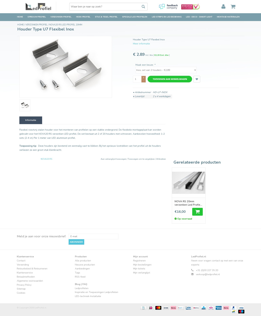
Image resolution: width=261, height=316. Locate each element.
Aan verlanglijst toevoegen (114, 159)
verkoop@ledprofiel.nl (208, 274)
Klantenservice (25, 272)
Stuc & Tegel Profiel (106, 16)
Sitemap (21, 288)
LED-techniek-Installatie (88, 296)
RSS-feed (80, 276)
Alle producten (83, 260)
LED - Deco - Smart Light (199, 16)
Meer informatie (141, 43)
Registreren (139, 260)
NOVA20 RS (46, 159)
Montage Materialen (228, 16)
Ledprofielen (81, 288)
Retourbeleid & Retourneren (32, 268)
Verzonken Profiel (60, 16)
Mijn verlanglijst (141, 272)
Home (20, 16)
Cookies (21, 292)
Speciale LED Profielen (134, 16)
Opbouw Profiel (37, 16)
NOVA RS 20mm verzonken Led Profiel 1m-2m (188, 203)
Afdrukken (161, 159)
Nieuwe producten (85, 264)
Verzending (23, 264)
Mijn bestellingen (142, 264)
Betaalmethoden (26, 276)
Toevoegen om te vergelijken (141, 159)
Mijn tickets (139, 268)
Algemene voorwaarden (30, 280)
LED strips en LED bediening (167, 16)
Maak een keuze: (145, 64)
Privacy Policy (24, 285)
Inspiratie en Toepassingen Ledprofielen (96, 292)
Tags (77, 272)
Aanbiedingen (82, 268)
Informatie (30, 120)
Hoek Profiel (83, 16)
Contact (21, 260)
